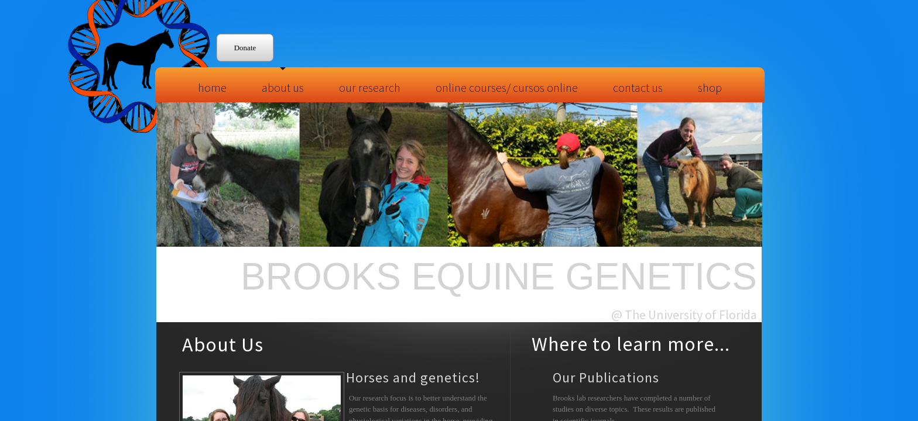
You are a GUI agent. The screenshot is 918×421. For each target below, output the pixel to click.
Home (212, 87)
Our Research (369, 87)
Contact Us (638, 87)
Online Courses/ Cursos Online (507, 87)
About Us (283, 87)
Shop (710, 87)
